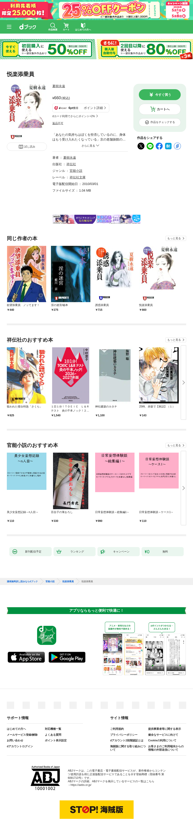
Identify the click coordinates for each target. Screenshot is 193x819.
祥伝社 (71, 164)
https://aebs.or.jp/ (81, 785)
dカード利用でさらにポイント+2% (73, 116)
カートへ (163, 109)
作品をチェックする (162, 122)
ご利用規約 (117, 728)
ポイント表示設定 (56, 740)
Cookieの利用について (162, 740)
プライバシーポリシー (123, 734)
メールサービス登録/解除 (22, 734)
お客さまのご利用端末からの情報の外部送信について (166, 748)
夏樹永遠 (58, 86)
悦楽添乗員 (68, 581)
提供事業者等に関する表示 (164, 728)
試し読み (29, 146)
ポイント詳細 (93, 108)
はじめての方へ (16, 728)
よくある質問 (53, 734)
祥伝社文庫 (78, 177)
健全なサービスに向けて (163, 734)
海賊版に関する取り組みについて (128, 748)
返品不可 (57, 123)
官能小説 (76, 171)
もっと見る (174, 238)
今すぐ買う (163, 94)
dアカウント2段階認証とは (126, 740)
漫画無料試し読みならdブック (22, 581)
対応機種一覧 (53, 728)
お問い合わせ (15, 740)
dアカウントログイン (20, 746)
